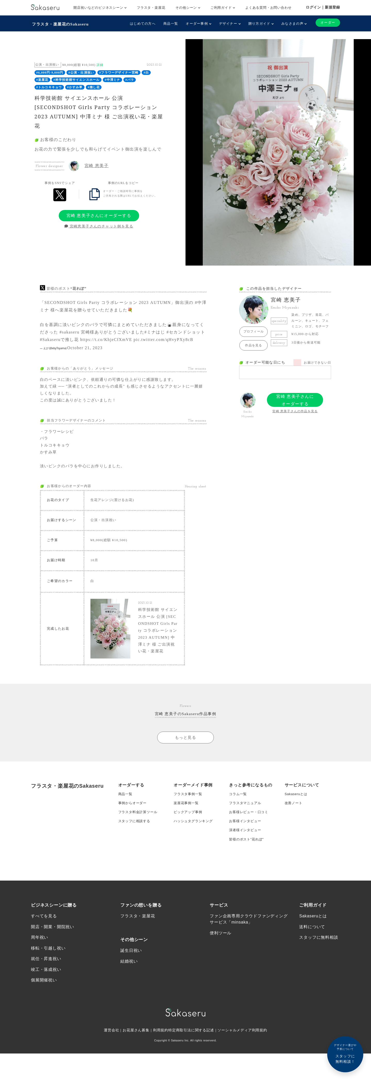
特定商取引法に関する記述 (191, 1074)
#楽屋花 (42, 79)
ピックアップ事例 (189, 837)
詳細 (100, 64)
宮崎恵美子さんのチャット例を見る (98, 225)
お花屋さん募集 (136, 1074)
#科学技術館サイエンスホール (77, 79)
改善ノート (294, 827)
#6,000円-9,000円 (49, 71)
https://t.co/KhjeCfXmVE (106, 338)
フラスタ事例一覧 (189, 816)
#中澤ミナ (112, 79)
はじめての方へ (141, 23)
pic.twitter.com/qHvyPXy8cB (163, 338)
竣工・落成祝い (46, 1012)
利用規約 (160, 1074)
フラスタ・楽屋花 (151, 8)
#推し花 (94, 86)
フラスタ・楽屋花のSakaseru (61, 23)
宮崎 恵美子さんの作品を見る (295, 410)
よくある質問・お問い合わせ (268, 8)
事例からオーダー (133, 827)
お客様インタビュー (246, 847)
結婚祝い (129, 1003)
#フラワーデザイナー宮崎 (118, 71)
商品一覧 (169, 23)
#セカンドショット (185, 331)
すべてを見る (44, 957)
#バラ (129, 79)
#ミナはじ (155, 331)
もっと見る (185, 759)
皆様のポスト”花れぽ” (247, 868)
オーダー (327, 23)
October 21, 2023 (85, 347)
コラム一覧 (238, 816)
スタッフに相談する (135, 847)
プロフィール (253, 330)
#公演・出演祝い (81, 71)
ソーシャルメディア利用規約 (242, 1074)
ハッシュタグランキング (195, 847)
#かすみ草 (74, 86)
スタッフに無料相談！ (345, 1053)
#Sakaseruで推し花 (59, 338)
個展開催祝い (44, 1023)
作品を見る (253, 344)
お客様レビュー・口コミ (250, 837)
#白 (146, 71)
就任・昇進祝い (46, 1001)
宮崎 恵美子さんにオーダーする (98, 214)
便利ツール (220, 974)
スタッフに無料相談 (318, 979)
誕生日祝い (131, 992)
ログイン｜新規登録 (323, 7)
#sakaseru (70, 331)
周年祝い (39, 979)
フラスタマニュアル (246, 827)
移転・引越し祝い (48, 990)
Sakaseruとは (297, 816)
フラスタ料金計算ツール (139, 837)
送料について (312, 968)
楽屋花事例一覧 (187, 827)
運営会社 (111, 1074)
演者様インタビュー (246, 858)
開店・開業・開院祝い (52, 968)
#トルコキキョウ (49, 86)
